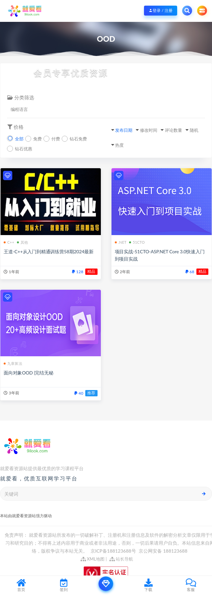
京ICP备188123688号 (114, 551)
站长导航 (121, 559)
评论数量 (173, 130)
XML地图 (93, 559)
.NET (121, 242)
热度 (119, 145)
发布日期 (123, 130)
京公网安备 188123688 (163, 551)
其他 (22, 242)
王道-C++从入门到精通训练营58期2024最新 (49, 251)
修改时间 (148, 130)
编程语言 (19, 109)
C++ (9, 242)
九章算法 (13, 363)
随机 (194, 130)
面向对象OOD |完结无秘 (28, 372)
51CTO (137, 242)
